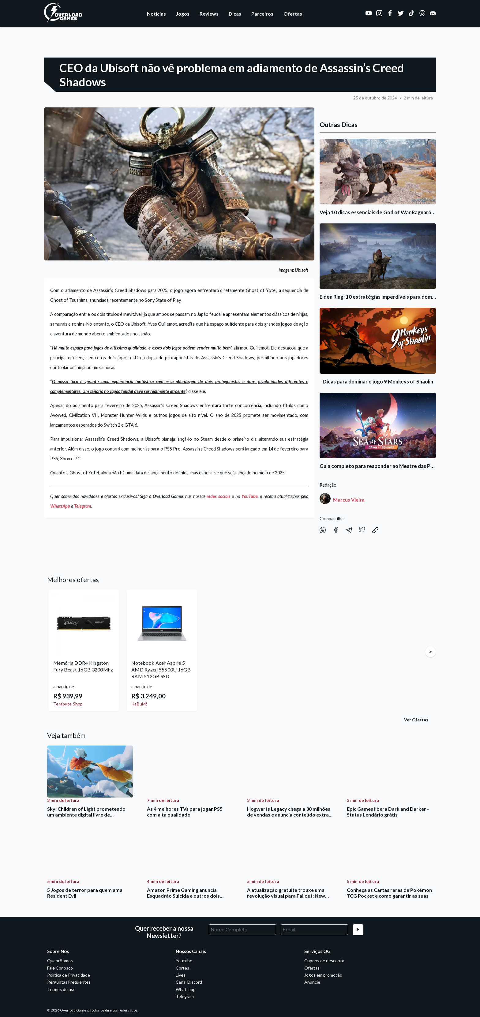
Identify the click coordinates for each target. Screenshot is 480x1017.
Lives (181, 975)
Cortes (182, 967)
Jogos (182, 14)
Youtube (184, 960)
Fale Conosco (60, 967)
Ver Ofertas (416, 719)
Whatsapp (186, 989)
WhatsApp (60, 506)
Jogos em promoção (323, 975)
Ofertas (292, 14)
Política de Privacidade (68, 975)
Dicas (235, 14)
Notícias (156, 14)
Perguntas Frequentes (69, 982)
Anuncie (312, 982)
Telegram (82, 506)
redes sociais (219, 496)
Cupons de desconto (324, 960)
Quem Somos (60, 960)
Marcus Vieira (349, 500)
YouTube (250, 496)
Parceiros (262, 14)
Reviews (209, 14)
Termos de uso (61, 989)
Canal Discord (189, 982)
